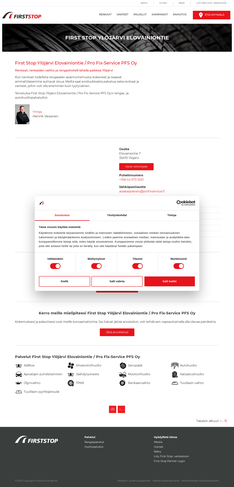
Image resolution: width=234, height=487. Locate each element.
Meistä (144, 3)
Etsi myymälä (211, 14)
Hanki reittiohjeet (136, 166)
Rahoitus (180, 14)
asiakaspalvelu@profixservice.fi (142, 191)
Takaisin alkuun (211, 421)
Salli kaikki (170, 281)
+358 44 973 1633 (131, 179)
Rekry (182, 3)
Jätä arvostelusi (117, 332)
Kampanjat (160, 14)
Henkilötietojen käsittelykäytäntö (200, 480)
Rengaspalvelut (94, 442)
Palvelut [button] (140, 14)
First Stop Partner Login (169, 461)
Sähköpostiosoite (132, 187)
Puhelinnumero (131, 175)
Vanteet (122, 14)
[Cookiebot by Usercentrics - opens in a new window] (179, 203)
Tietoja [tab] (171, 215)
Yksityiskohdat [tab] (117, 215)
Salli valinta (117, 281)
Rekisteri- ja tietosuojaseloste (133, 480)
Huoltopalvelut (93, 446)
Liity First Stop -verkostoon (211, 3)
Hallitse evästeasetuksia (165, 480)
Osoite (124, 149)
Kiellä (64, 281)
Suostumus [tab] (62, 215)
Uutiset (163, 3)
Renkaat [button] (105, 14)
